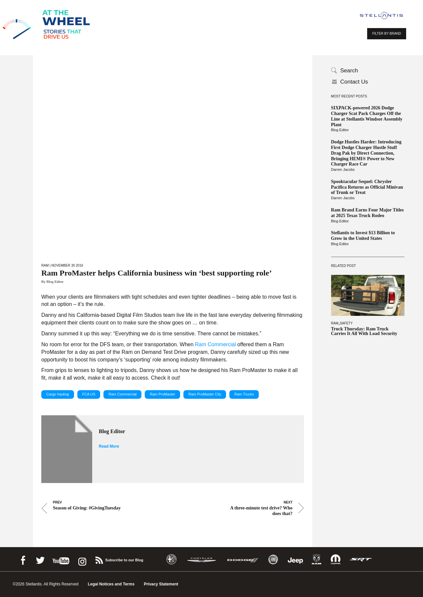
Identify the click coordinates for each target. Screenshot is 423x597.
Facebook (23, 559)
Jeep (295, 559)
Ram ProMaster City (204, 394)
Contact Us (354, 82)
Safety (346, 323)
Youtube (61, 559)
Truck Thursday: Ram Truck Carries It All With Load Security (364, 331)
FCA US (89, 394)
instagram (81, 559)
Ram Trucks (244, 394)
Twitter (40, 559)
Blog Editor (340, 130)
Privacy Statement (161, 584)
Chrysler (201, 559)
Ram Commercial (215, 344)
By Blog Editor (52, 281)
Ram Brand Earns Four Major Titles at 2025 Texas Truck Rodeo (367, 212)
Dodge (242, 559)
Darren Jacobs (343, 169)
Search (349, 70)
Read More (109, 446)
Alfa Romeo (171, 559)
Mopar (335, 559)
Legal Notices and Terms (111, 584)
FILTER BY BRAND (386, 33)
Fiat (273, 559)
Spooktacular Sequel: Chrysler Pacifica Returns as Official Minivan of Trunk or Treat (367, 187)
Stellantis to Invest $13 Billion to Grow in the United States (363, 235)
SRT (360, 559)
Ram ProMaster (162, 394)
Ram (334, 323)
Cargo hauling (57, 394)
